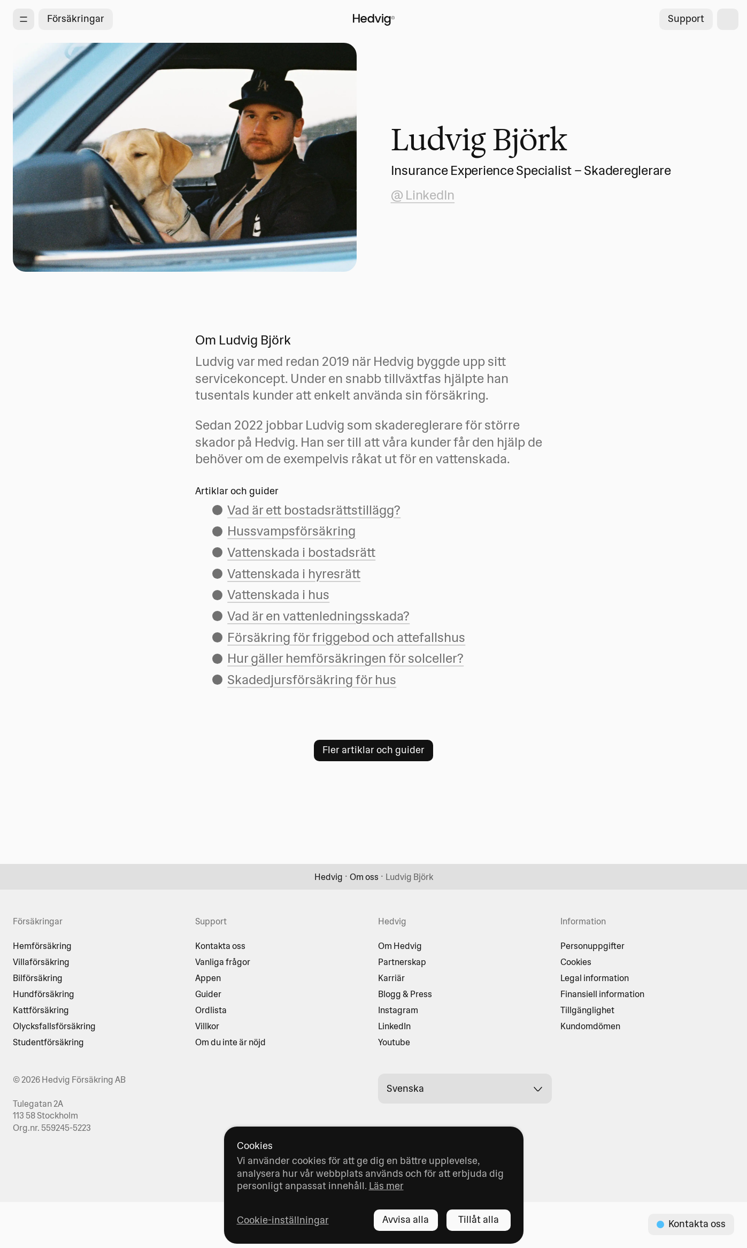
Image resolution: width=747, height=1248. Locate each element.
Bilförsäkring (38, 978)
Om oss (364, 876)
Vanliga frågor (222, 961)
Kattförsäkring (41, 1010)
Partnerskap (402, 961)
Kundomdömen (590, 1026)
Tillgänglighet (587, 1010)
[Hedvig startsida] (374, 19)
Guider (208, 994)
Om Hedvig (400, 945)
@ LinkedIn (423, 195)
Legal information (594, 978)
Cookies (575, 961)
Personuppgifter (592, 945)
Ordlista (211, 1010)
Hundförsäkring (43, 994)
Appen (208, 978)
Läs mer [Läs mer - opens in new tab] (386, 1186)
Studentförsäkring (48, 1042)
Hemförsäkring (42, 945)
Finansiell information (602, 994)
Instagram (398, 1010)
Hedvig (328, 876)
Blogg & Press (405, 994)
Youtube (394, 1042)
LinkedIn (394, 1026)
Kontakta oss (220, 945)
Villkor (207, 1026)
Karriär (391, 978)
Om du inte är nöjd (230, 1042)
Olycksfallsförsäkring (54, 1026)
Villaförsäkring (41, 961)
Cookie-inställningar (283, 1220)
